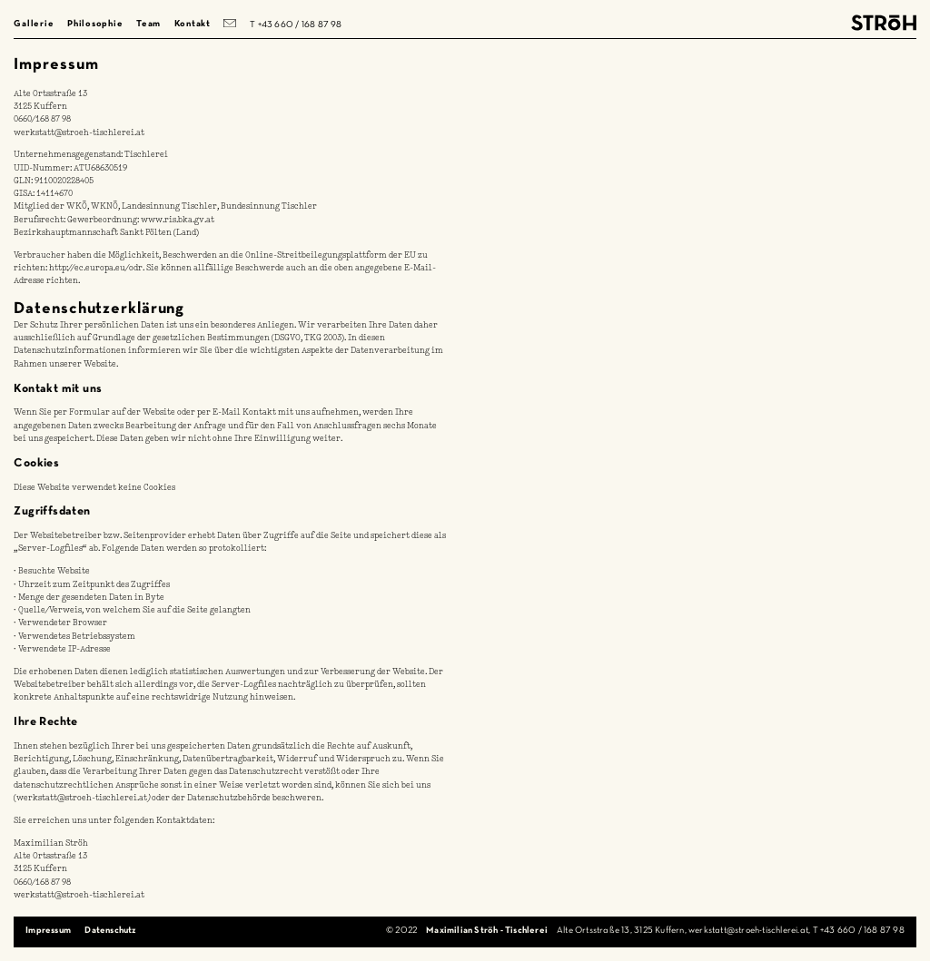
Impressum (48, 931)
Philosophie (95, 24)
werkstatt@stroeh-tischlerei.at (79, 133)
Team (148, 24)
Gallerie (34, 24)
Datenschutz (110, 931)
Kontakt (192, 24)
